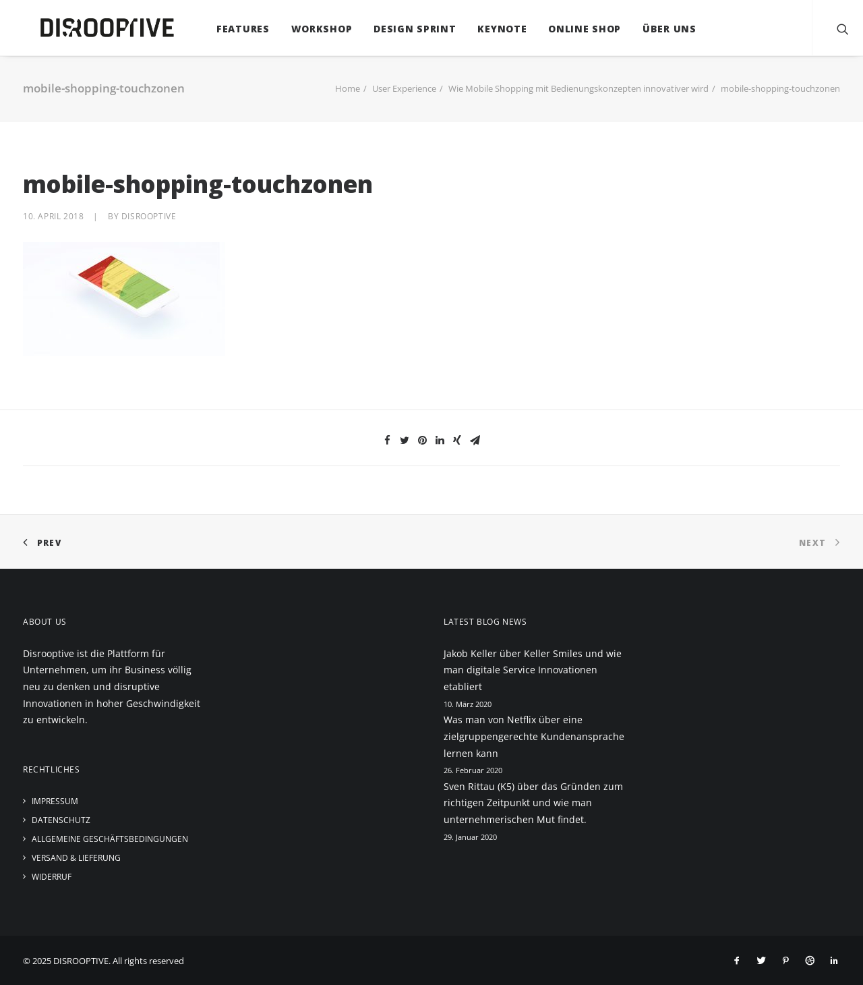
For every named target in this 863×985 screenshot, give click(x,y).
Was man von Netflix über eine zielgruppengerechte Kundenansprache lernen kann (534, 736)
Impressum (55, 801)
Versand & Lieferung (76, 858)
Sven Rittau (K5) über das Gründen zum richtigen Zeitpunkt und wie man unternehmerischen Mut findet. (533, 803)
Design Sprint (401, 28)
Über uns (656, 28)
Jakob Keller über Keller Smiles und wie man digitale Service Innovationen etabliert (533, 670)
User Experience (404, 88)
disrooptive (149, 216)
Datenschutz (61, 820)
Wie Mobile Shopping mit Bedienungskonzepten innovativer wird (578, 88)
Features (229, 28)
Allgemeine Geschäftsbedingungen (110, 839)
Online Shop (571, 28)
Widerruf (51, 876)
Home (347, 88)
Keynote (489, 28)
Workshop (308, 28)
